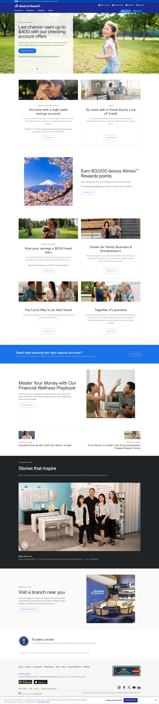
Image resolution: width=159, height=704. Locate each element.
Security (36, 688)
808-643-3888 (24, 674)
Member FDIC (38, 693)
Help (50, 10)
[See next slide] (55, 69)
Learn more (48, 137)
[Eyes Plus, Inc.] (79, 517)
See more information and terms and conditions (39, 56)
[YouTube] (134, 687)
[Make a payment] (130, 5)
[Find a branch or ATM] (140, 5)
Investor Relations (74, 667)
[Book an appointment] (117, 5)
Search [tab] (137, 11)
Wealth (41, 10)
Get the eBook (26, 405)
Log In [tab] (125, 11)
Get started (135, 354)
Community (37, 667)
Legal (30, 688)
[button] (37, 69)
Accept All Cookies (130, 700)
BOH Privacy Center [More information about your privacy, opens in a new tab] (44, 702)
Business (30, 10)
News (63, 667)
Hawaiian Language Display (49, 688)
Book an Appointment (29, 609)
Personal (18, 10)
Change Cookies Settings (114, 700)
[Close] (156, 700)
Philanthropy (49, 667)
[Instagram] (119, 687)
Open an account (27, 51)
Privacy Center (23, 688)
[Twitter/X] (129, 687)
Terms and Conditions (93, 186)
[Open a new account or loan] (104, 5)
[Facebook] (124, 687)
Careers (28, 667)
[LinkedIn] (139, 687)
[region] (79, 700)
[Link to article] (48, 444)
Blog (57, 667)
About (21, 667)
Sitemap (86, 667)
